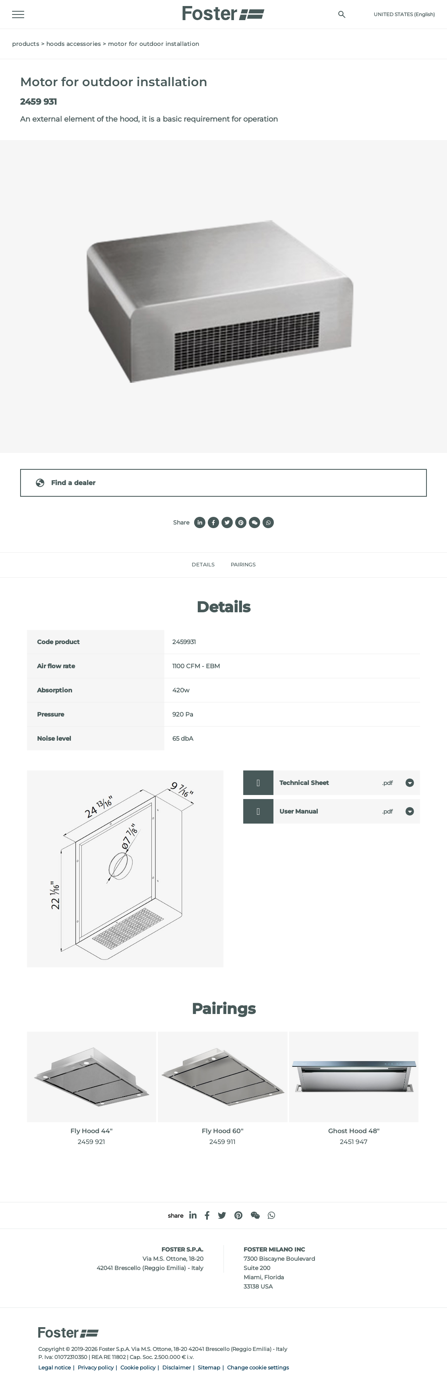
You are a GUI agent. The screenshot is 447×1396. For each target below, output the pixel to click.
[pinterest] (238, 1215)
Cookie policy (137, 1368)
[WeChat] (255, 1215)
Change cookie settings (258, 1368)
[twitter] (222, 1215)
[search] (342, 14)
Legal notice (54, 1368)
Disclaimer (176, 1368)
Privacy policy (96, 1368)
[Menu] (18, 14)
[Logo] (223, 11)
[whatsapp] (271, 1215)
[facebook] (207, 1215)
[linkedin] (193, 1215)
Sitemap (209, 1368)
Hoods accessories (73, 43)
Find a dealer (65, 483)
